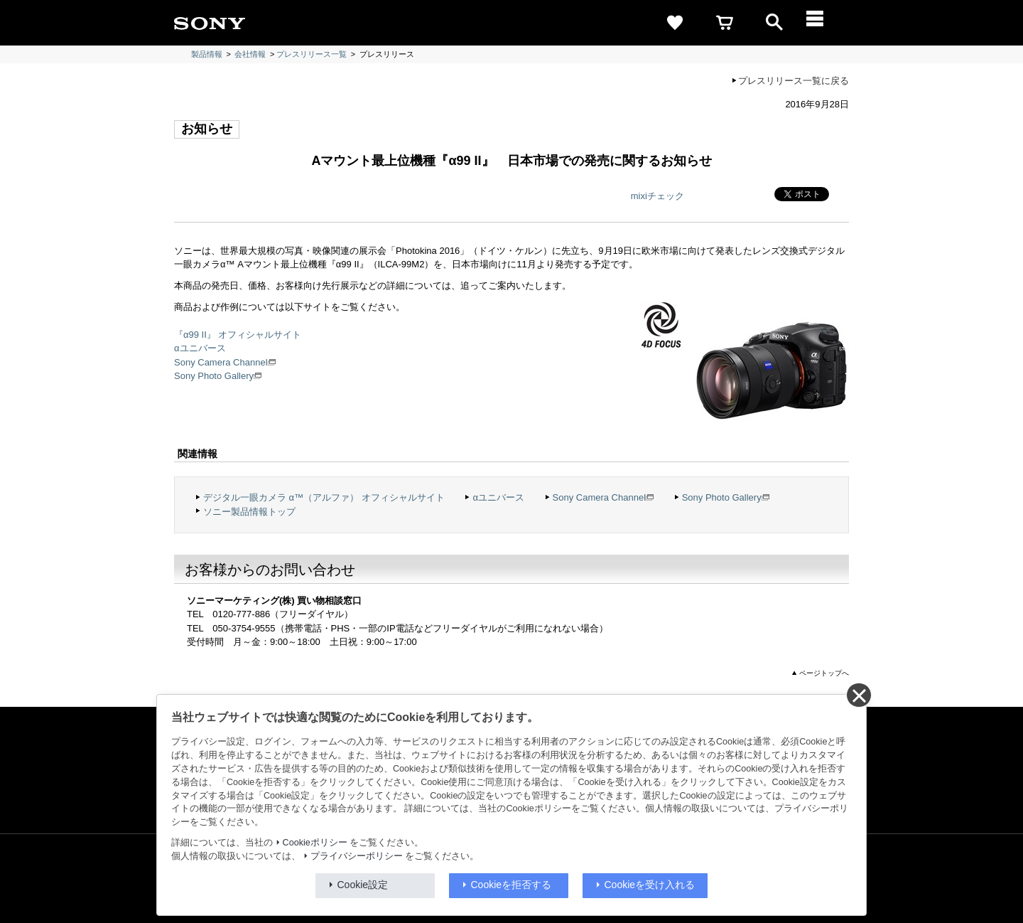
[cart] (724, 23)
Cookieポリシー (315, 843)
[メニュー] (824, 23)
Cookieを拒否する (511, 884)
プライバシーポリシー (356, 856)
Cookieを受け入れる (650, 884)
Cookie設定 (363, 884)
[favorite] (675, 23)
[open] (774, 23)
